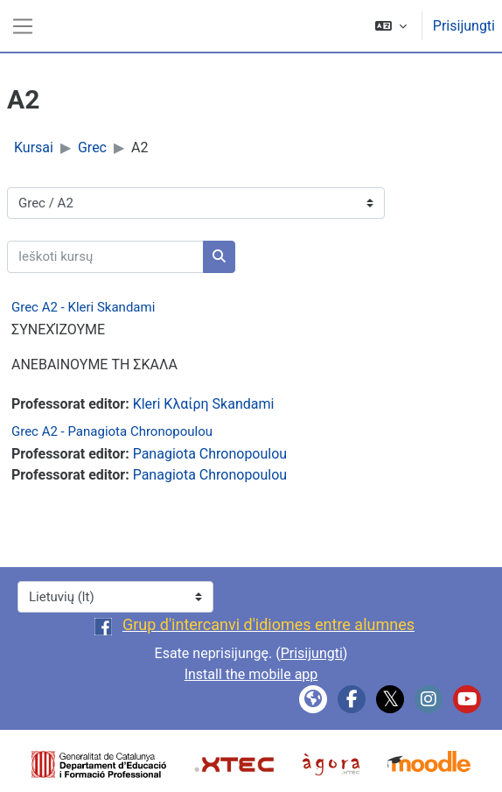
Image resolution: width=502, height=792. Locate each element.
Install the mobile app (251, 674)
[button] (391, 26)
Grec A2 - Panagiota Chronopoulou (112, 431)
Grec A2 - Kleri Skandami (83, 307)
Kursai (33, 147)
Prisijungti (464, 26)
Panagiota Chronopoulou (210, 453)
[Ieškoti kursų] (105, 257)
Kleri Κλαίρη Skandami (204, 404)
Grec (92, 147)
